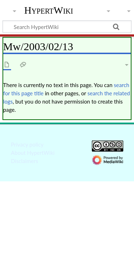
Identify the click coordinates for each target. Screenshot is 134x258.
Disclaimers (24, 161)
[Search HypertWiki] (67, 26)
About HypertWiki (32, 152)
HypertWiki (48, 10)
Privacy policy (27, 144)
